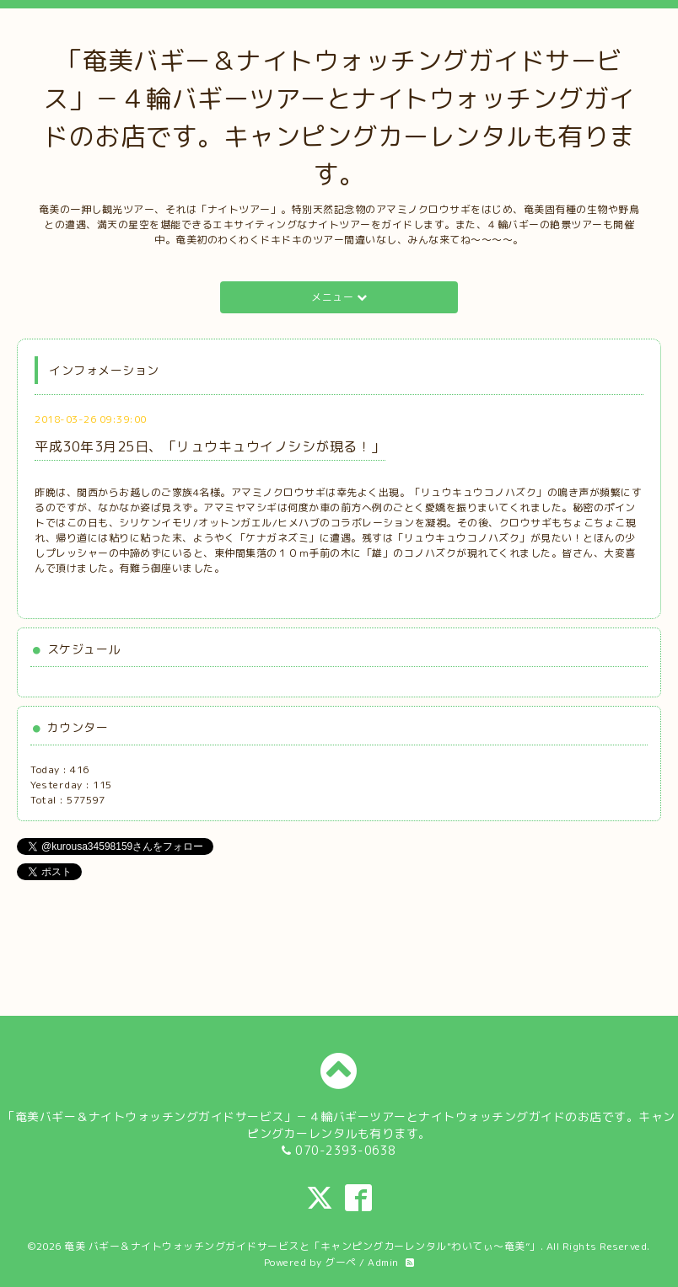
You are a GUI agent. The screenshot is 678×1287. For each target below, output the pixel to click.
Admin (383, 1262)
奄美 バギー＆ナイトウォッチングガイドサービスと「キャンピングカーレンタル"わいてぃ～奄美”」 (302, 1246)
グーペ (341, 1262)
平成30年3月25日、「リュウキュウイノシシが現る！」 (210, 446)
